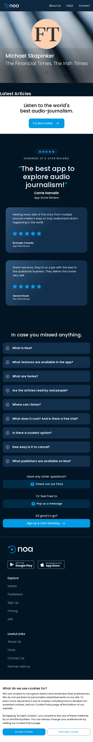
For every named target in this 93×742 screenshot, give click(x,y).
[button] (46, 348)
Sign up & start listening (46, 523)
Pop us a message (46, 504)
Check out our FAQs (46, 484)
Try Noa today (47, 123)
